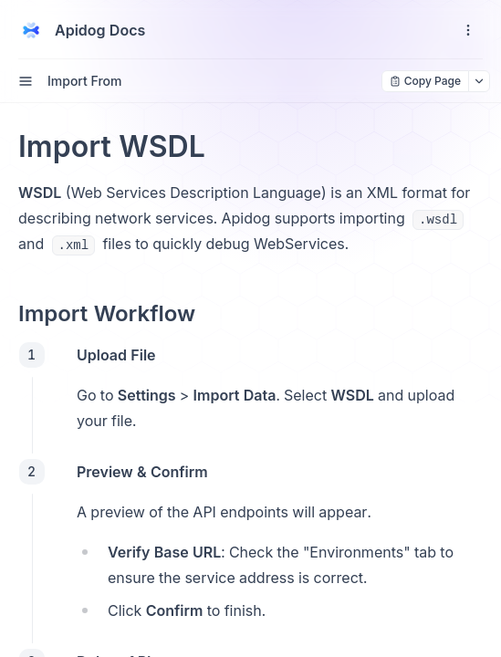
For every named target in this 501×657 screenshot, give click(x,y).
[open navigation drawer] (468, 30)
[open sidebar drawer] (25, 81)
